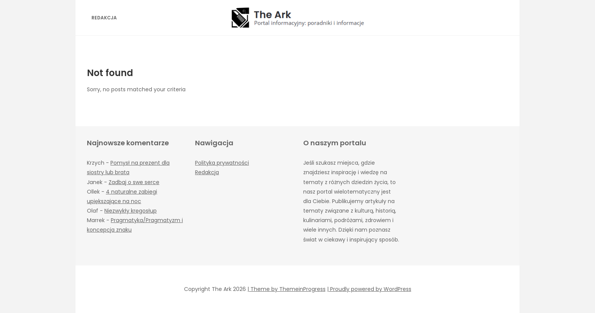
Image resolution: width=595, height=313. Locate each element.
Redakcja (104, 17)
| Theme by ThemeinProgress (286, 289)
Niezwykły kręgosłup (130, 210)
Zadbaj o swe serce (134, 182)
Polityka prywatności (222, 163)
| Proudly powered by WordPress (369, 289)
